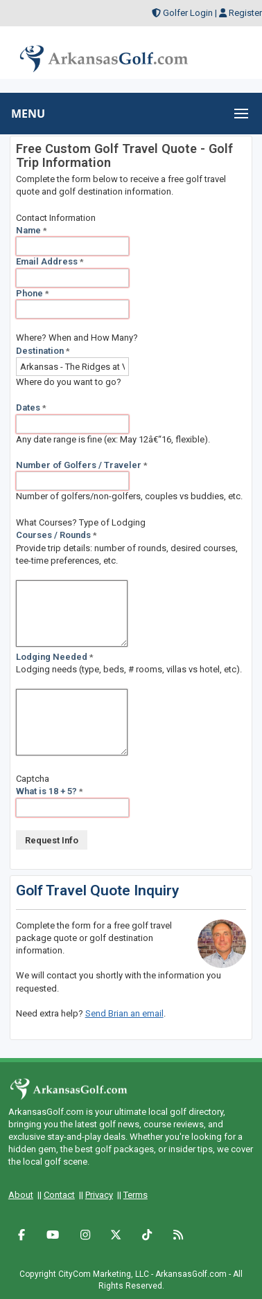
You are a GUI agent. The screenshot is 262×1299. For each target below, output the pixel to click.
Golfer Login (188, 13)
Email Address (50, 261)
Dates (31, 407)
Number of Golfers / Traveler (82, 465)
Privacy (99, 1195)
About (20, 1195)
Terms (135, 1195)
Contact (59, 1195)
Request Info (51, 840)
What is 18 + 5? (49, 791)
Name (31, 230)
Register (245, 13)
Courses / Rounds (56, 535)
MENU (28, 113)
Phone (32, 293)
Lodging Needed (55, 657)
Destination (43, 351)
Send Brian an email (124, 1013)
